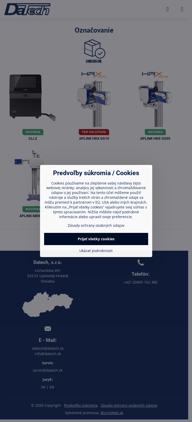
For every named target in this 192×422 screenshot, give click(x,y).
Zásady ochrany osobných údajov (96, 225)
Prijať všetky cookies (96, 238)
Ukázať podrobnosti (96, 250)
